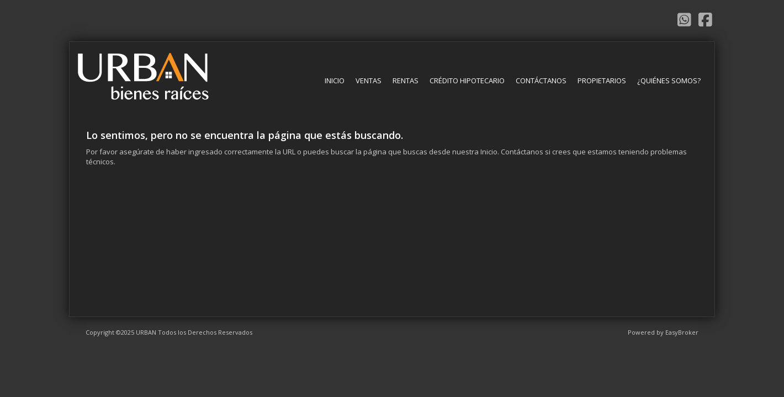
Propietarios (602, 80)
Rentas (406, 80)
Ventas (369, 80)
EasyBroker (681, 332)
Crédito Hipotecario (467, 80)
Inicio (335, 80)
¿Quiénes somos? (669, 80)
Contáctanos (541, 80)
